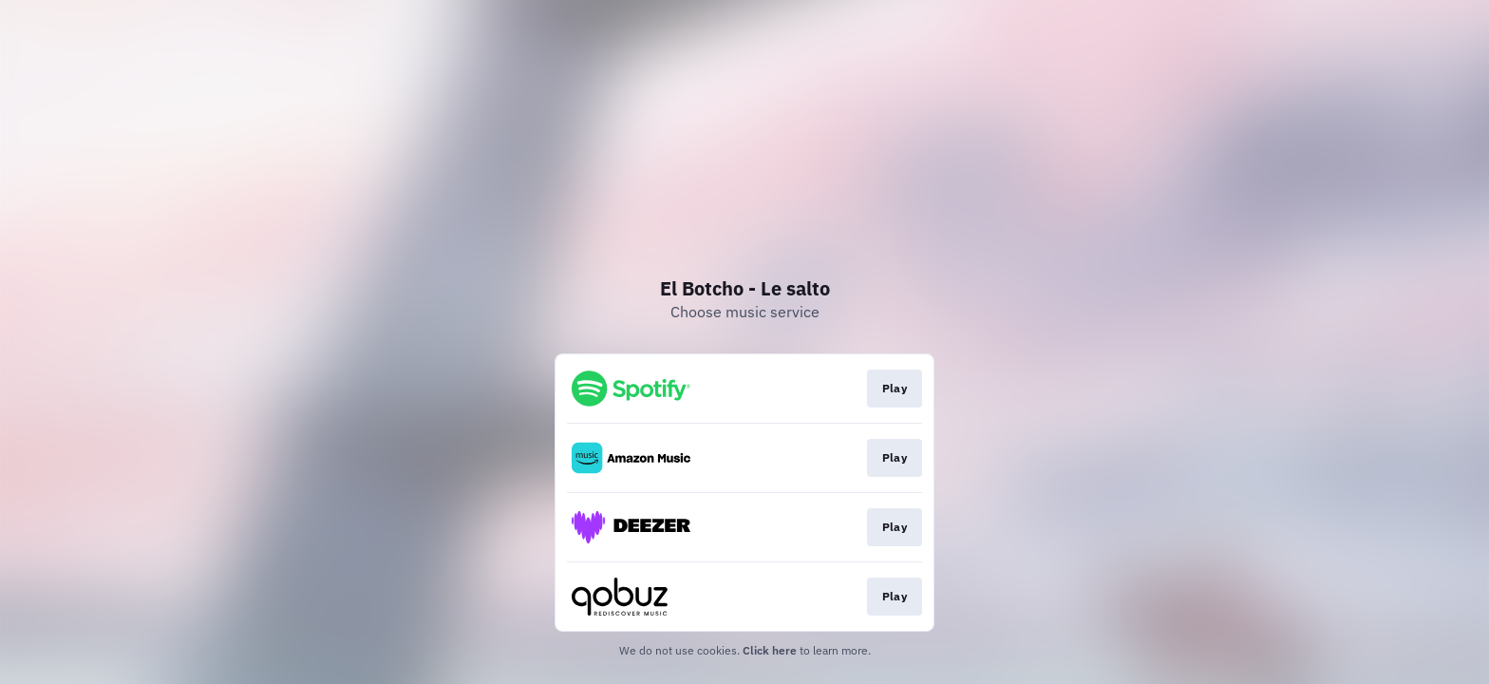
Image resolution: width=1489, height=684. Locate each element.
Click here (770, 650)
